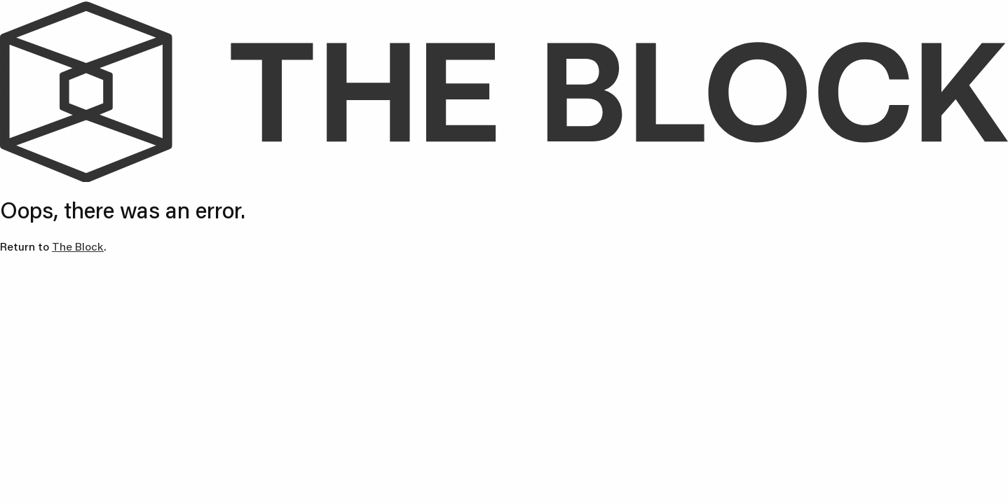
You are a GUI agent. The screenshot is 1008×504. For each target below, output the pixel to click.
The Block (78, 246)
